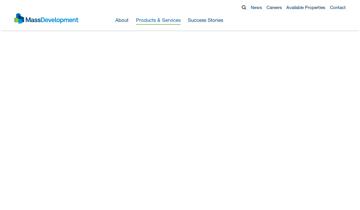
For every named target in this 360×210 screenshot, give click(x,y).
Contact (338, 7)
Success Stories (205, 20)
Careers (274, 7)
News (256, 7)
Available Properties (305, 7)
